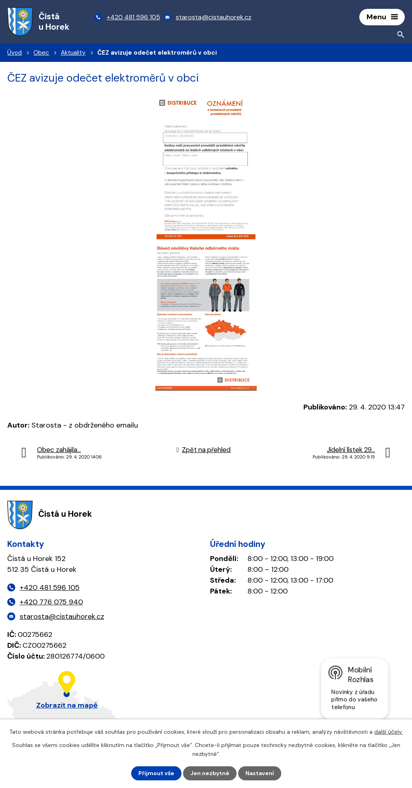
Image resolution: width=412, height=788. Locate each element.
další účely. (388, 731)
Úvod (14, 53)
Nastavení (259, 773)
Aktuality (73, 53)
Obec (41, 53)
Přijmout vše (156, 773)
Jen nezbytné (209, 773)
